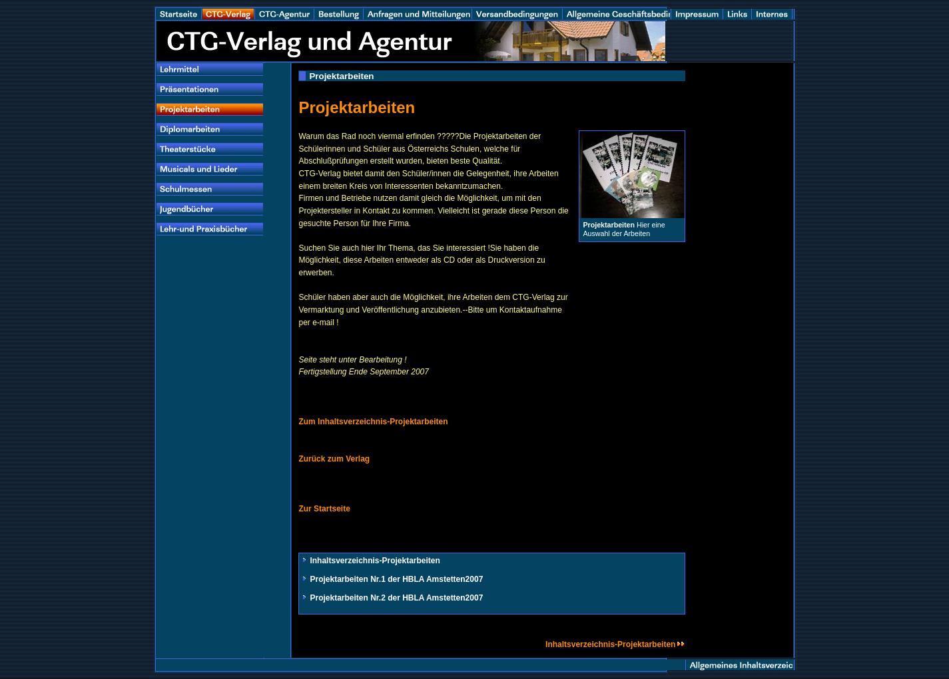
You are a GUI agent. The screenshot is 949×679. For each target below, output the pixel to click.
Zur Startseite (324, 508)
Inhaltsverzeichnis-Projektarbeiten (375, 560)
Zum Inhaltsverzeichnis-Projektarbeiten (373, 421)
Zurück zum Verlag (334, 459)
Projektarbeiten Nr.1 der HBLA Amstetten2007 (396, 579)
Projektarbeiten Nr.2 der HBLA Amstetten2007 (396, 598)
